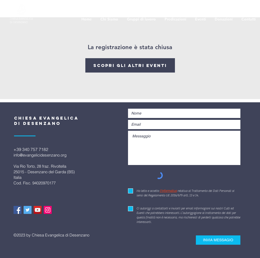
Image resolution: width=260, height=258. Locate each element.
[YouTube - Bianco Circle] (100, 8)
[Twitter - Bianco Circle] (92, 8)
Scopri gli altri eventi (130, 65)
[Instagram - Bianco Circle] (108, 8)
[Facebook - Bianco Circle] (84, 8)
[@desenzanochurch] (28, 210)
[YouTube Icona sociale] (38, 210)
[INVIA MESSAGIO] (218, 240)
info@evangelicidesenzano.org (40, 155)
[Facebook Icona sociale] (17, 210)
